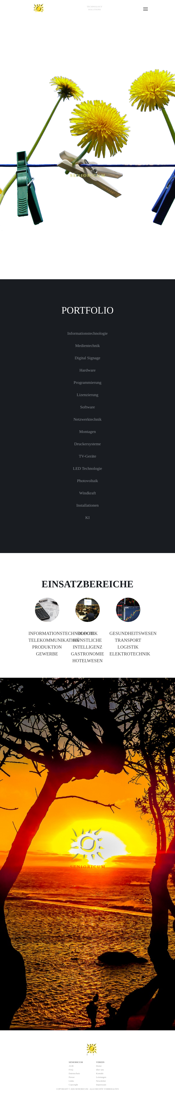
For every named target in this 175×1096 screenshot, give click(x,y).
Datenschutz (74, 1073)
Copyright (73, 1084)
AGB (71, 1066)
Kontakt (99, 1073)
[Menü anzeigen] (145, 8)
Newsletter (101, 1081)
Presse (72, 1077)
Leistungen (101, 1077)
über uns (100, 1069)
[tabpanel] (94, 8)
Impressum (101, 1084)
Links (71, 1081)
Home (99, 1066)
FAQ (71, 1069)
